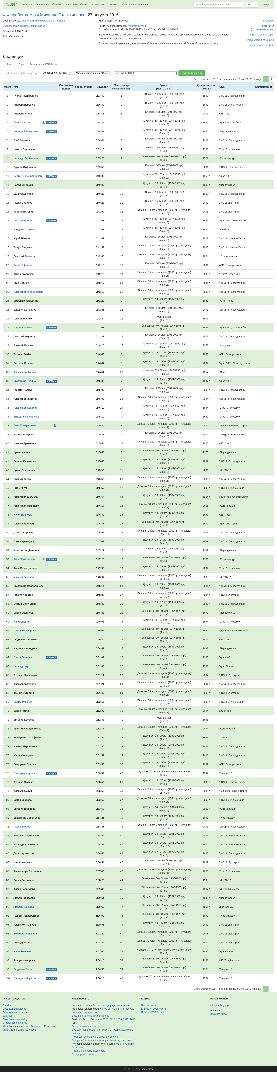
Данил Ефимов (22, 265)
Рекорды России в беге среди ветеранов (95, 1036)
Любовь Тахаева (23, 906)
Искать (252, 4)
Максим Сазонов (23, 577)
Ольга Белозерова (24, 630)
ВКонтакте (37, 1026)
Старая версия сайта (15, 1022)
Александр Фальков (25, 372)
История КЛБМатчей (152, 1012)
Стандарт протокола (83, 1054)
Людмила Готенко (24, 969)
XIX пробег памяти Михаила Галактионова (44, 14)
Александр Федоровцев (28, 291)
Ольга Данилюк (22, 657)
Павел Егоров (21, 826)
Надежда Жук (21, 666)
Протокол (267, 25)
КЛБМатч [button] (98, 4)
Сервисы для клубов (14, 1008)
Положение (267, 20)
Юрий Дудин (21, 621)
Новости (27, 4)
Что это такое (149, 1005)
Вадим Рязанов (22, 701)
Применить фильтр (191, 73)
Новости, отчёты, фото (261, 45)
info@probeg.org (219, 1005)
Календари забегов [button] (49, 4)
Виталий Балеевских (26, 416)
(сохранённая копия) (262, 29)
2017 (126, 1019)
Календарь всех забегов (85, 1005)
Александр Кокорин (25, 407)
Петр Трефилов (22, 220)
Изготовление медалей (135, 4)
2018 (119, 1019)
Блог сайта (9, 1015)
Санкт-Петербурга (124, 1008)
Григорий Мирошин (25, 773)
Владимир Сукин (23, 229)
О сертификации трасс (85, 1026)
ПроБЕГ (11, 4)
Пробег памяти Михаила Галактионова (43, 20)
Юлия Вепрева (22, 951)
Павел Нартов (21, 122)
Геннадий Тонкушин (25, 131)
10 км (20, 64)
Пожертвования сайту (15, 1019)
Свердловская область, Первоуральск (24, 25)
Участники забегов (76, 4)
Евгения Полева (23, 363)
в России (125, 1043)
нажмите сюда (210, 43)
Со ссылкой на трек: (55, 72)
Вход (266, 4)
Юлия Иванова (22, 514)
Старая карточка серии (261, 34)
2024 (105, 1019)
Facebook (49, 1026)
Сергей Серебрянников (27, 176)
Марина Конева (22, 327)
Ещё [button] (113, 4)
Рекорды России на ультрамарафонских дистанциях (101, 1040)
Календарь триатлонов (85, 1012)
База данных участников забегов (90, 1015)
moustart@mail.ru (137, 25)
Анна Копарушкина (25, 425)
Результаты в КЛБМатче (260, 39)
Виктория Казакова (25, 933)
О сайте (7, 1005)
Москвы (106, 1008)
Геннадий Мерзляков (26, 978)
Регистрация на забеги (16, 1012)
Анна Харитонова (24, 559)
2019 (112, 1019)
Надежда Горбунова (25, 158)
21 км (8, 64)
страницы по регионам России (20, 1029)
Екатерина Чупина (24, 381)
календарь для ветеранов (115, 1005)
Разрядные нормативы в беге (88, 1050)
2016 (132, 1019)
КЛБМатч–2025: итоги (153, 1008)
